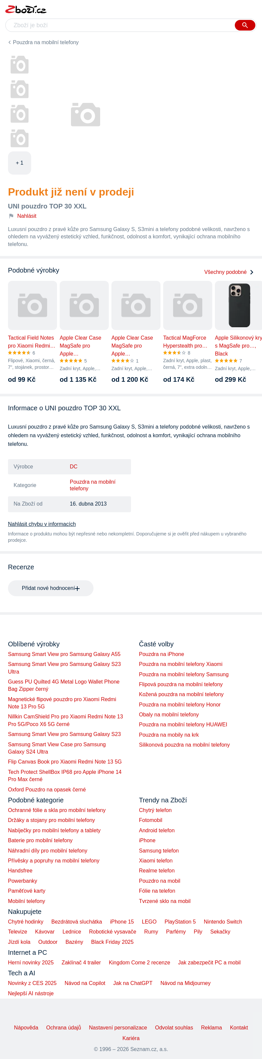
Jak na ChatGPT (132, 983)
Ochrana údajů (63, 1027)
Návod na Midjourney (186, 983)
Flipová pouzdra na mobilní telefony (181, 684)
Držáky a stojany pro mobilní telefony (51, 820)
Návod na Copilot (85, 983)
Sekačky (220, 932)
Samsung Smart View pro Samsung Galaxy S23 (64, 734)
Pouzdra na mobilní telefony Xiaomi (181, 664)
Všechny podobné (229, 272)
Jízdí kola (19, 942)
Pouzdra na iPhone (161, 654)
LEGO (149, 922)
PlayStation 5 (180, 922)
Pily (198, 932)
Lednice (72, 932)
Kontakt (239, 1027)
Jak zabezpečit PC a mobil (209, 962)
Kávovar (45, 932)
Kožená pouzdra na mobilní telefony (181, 694)
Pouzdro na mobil (159, 881)
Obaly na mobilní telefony (169, 714)
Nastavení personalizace (118, 1027)
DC (74, 466)
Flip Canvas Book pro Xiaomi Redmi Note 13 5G (65, 762)
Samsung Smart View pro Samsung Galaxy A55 (64, 654)
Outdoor (48, 942)
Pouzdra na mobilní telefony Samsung (184, 674)
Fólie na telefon (157, 891)
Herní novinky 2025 (31, 962)
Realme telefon (157, 870)
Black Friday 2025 (112, 942)
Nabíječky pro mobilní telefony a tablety (54, 830)
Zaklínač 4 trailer (81, 962)
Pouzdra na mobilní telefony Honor (180, 704)
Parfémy (176, 932)
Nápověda (26, 1027)
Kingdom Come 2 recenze (139, 962)
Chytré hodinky (25, 922)
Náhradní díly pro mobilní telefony (47, 851)
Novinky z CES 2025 (32, 983)
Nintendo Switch (223, 922)
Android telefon (157, 830)
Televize (17, 932)
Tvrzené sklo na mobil (165, 901)
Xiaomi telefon (155, 860)
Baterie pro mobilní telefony (40, 840)
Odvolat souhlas (174, 1027)
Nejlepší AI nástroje (31, 993)
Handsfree (20, 870)
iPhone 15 (122, 922)
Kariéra (131, 1038)
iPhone (147, 840)
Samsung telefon (159, 851)
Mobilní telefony (26, 901)
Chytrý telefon (155, 810)
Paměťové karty (26, 891)
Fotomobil (150, 820)
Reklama (211, 1027)
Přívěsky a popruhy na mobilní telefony (53, 860)
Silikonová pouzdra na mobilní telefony (184, 745)
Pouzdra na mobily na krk (169, 735)
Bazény (74, 942)
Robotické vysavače (112, 932)
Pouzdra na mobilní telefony (46, 42)
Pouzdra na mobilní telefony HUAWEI (183, 724)
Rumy (151, 932)
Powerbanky (22, 881)
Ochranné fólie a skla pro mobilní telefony (56, 810)
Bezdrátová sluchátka (76, 922)
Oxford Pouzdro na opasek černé (47, 789)
